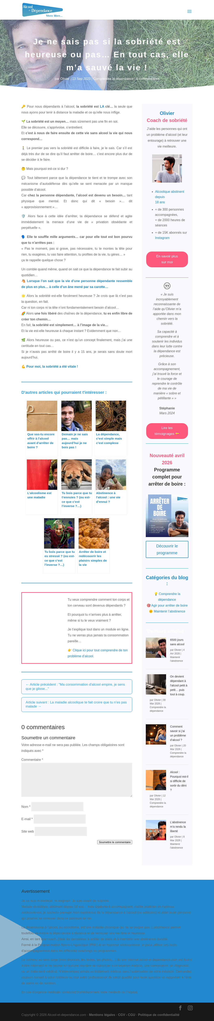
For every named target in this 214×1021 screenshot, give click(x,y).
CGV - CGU (126, 1015)
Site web (27, 831)
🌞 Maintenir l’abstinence (167, 611)
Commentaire (32, 759)
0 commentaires (147, 78)
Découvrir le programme (167, 549)
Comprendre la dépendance (113, 78)
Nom (25, 806)
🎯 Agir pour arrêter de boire (167, 605)
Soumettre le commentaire (115, 842)
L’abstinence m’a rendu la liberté (178, 827)
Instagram (162, 238)
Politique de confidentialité (158, 1015)
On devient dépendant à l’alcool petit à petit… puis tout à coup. (178, 685)
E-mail (27, 819)
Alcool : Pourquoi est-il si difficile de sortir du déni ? (179, 781)
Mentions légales (102, 1015)
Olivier (64, 78)
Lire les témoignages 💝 (167, 431)
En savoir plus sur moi (167, 259)
